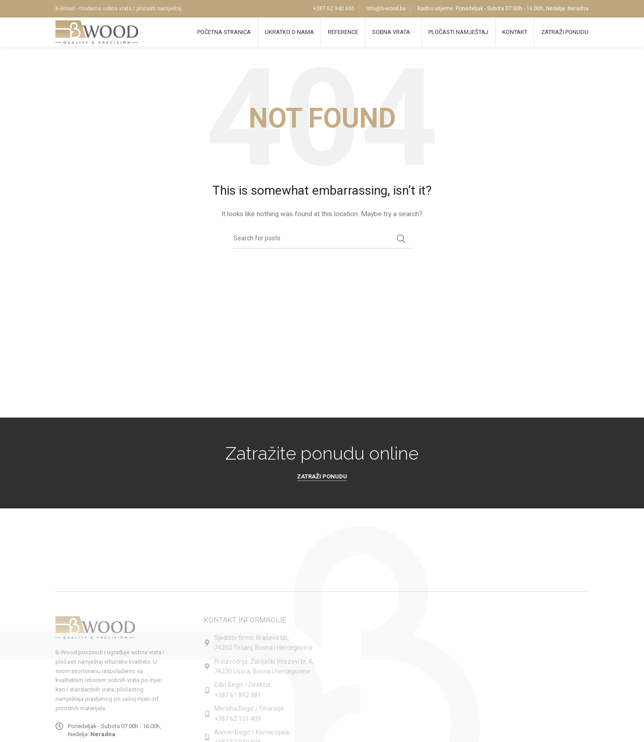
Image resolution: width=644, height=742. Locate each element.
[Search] (322, 245)
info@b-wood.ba (386, 9)
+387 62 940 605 (334, 9)
